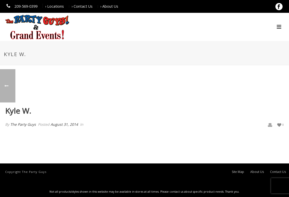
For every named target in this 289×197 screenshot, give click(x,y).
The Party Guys (23, 124)
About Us (257, 172)
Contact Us (278, 172)
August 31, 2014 (64, 124)
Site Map (238, 172)
